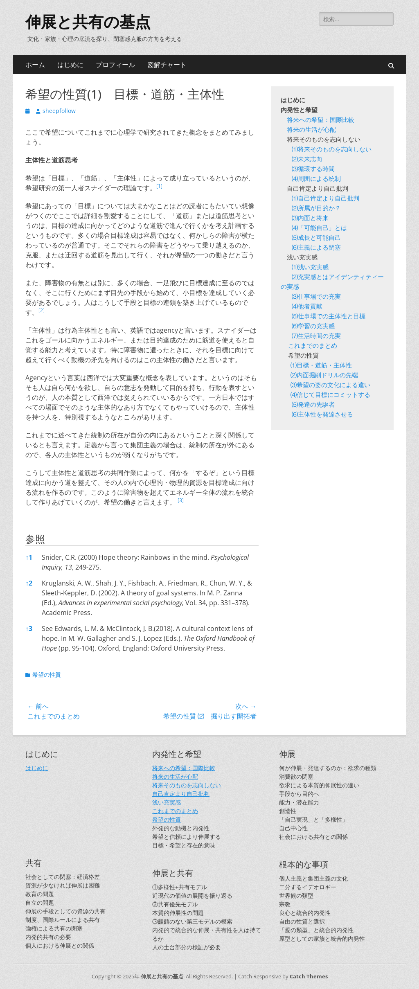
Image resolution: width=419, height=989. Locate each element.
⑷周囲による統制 (316, 179)
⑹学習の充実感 (313, 326)
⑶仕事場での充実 (316, 297)
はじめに (70, 64)
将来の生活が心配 (311, 130)
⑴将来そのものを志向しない (332, 149)
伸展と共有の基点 (88, 22)
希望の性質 (46, 674)
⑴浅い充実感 (311, 267)
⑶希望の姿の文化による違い (330, 385)
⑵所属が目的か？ (317, 208)
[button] (159, 187)
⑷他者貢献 (307, 307)
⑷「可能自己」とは (319, 228)
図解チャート (167, 64)
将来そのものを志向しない (186, 785)
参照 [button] (35, 538)
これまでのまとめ (312, 346)
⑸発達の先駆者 (313, 405)
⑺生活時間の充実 (316, 336)
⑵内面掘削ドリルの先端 (325, 375)
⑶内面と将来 (310, 218)
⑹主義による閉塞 (316, 248)
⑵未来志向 (308, 159)
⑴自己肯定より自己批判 (326, 199)
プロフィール (115, 64)
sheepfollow (59, 111)
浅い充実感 (166, 802)
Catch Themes (309, 976)
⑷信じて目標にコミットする (330, 395)
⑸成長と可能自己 (316, 238)
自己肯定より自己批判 (181, 794)
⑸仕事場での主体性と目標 (328, 316)
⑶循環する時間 (313, 169)
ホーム (35, 64)
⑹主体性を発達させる (322, 415)
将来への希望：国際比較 (320, 120)
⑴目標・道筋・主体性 (322, 366)
